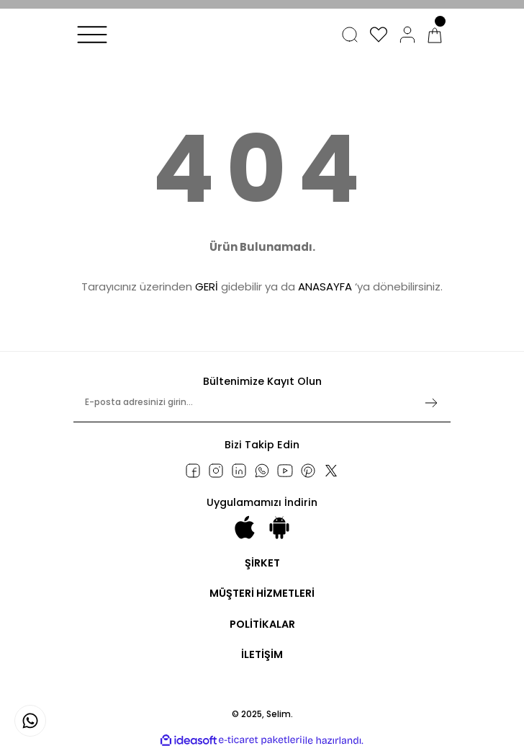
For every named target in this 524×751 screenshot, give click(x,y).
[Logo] (128, 48)
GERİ (206, 286)
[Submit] (431, 403)
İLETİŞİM (262, 654)
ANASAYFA (325, 286)
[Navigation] (92, 34)
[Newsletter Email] (262, 408)
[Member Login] (407, 35)
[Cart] (434, 35)
